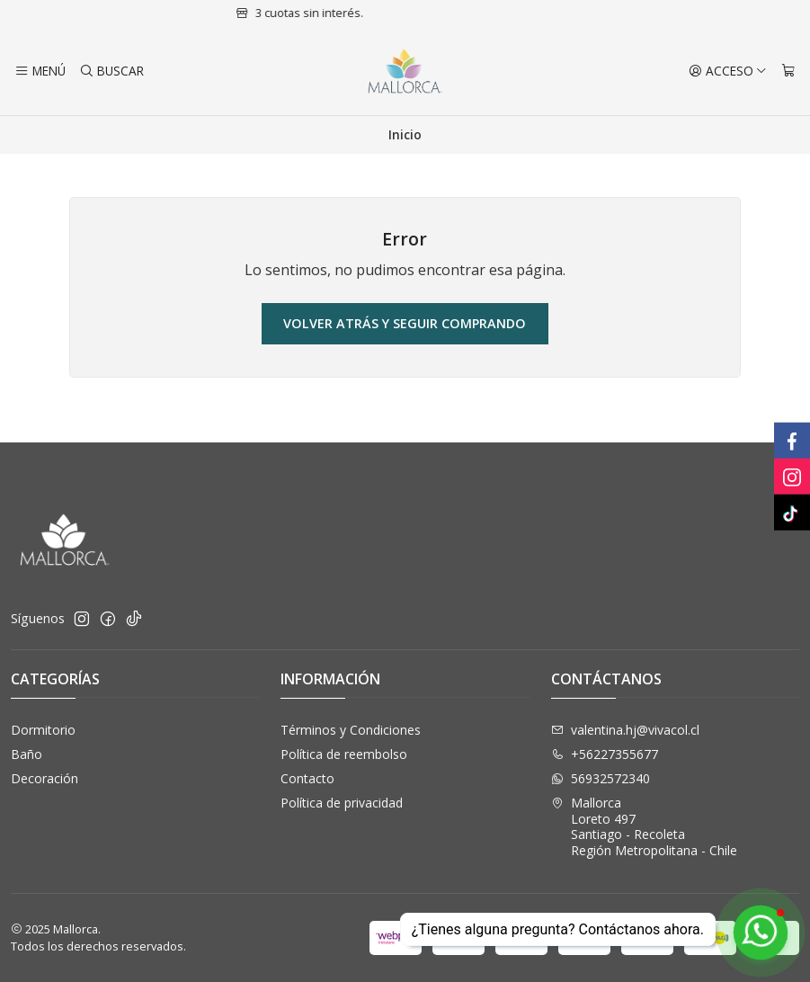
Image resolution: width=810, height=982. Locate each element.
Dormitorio (43, 729)
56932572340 (600, 778)
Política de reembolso (343, 754)
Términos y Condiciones (350, 729)
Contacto (307, 778)
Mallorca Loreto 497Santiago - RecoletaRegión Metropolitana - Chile (644, 826)
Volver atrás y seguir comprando (404, 323)
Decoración (44, 778)
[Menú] (40, 71)
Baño (26, 754)
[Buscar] (111, 71)
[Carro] (788, 71)
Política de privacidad (341, 802)
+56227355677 (604, 754)
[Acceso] (727, 71)
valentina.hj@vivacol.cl (625, 729)
